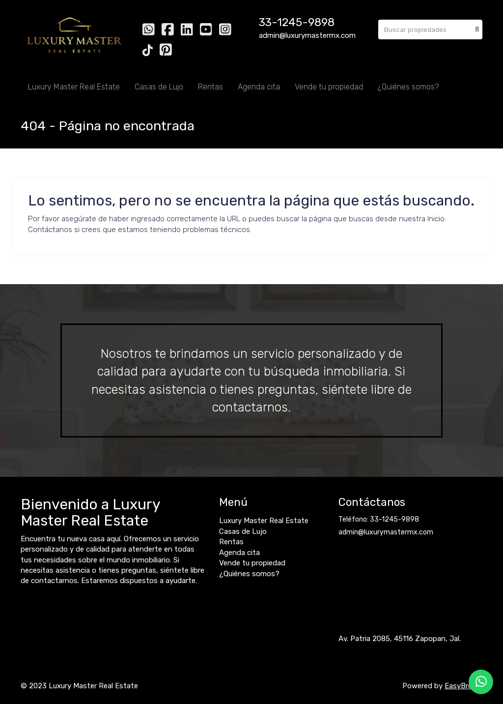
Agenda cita (259, 86)
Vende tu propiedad (329, 86)
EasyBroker (463, 685)
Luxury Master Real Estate (74, 86)
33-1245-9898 (297, 22)
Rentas (210, 86)
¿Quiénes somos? (408, 86)
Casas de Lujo (159, 86)
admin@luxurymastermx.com (385, 532)
